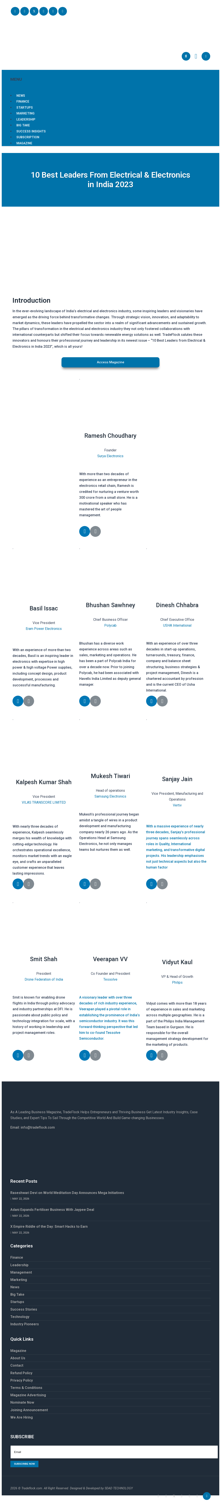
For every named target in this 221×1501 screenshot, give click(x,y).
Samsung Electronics (110, 796)
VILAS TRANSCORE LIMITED (44, 802)
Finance (16, 1257)
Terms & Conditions (26, 1388)
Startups (17, 1302)
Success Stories (23, 1309)
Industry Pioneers (24, 1324)
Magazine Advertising (28, 1395)
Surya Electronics (110, 456)
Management (21, 1272)
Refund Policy (21, 1373)
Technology (19, 1317)
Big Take (17, 1294)
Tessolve (110, 979)
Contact (16, 1365)
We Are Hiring (21, 1417)
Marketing (18, 1280)
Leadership (19, 1265)
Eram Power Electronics (44, 629)
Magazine (24, 143)
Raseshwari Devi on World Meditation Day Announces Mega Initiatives (67, 1193)
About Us (17, 1358)
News (14, 1287)
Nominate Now (22, 1402)
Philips (177, 982)
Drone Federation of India (44, 979)
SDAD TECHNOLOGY (119, 1488)
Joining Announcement (29, 1410)
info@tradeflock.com (38, 1127)
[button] (110, 362)
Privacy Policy (21, 1380)
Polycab (110, 625)
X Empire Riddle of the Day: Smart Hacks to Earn (49, 1226)
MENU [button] (110, 76)
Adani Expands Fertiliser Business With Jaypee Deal (52, 1210)
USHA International (177, 625)
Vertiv (177, 805)
